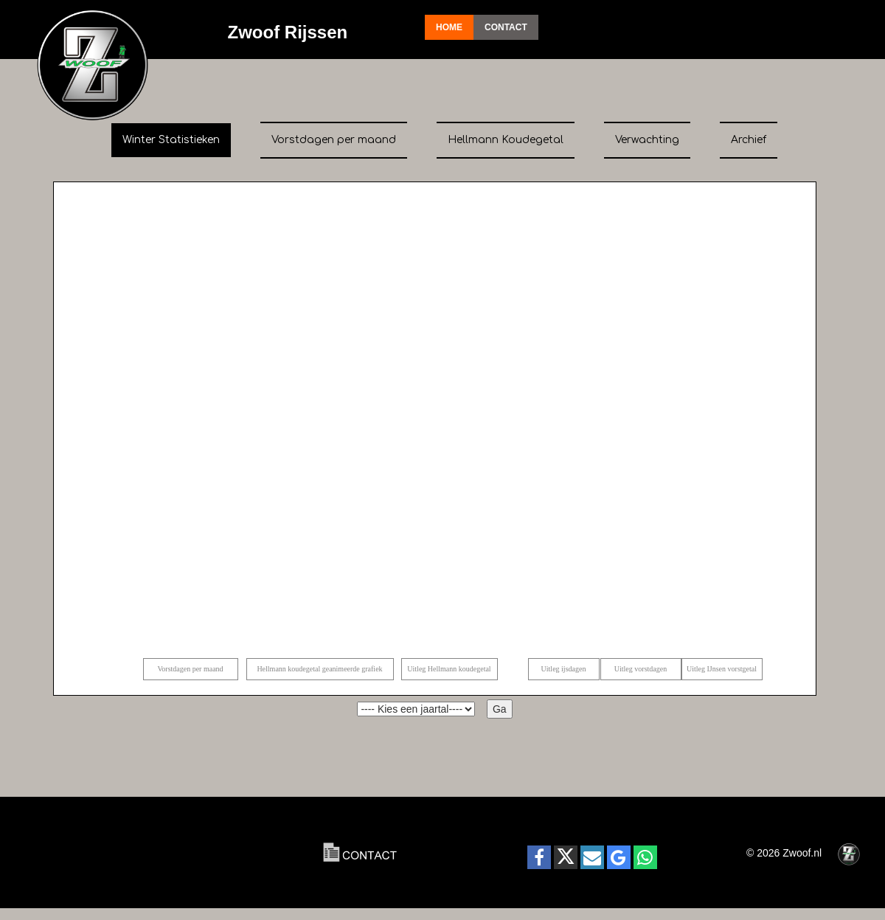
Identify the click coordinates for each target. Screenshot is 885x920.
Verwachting (647, 139)
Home (449, 27)
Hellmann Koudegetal (505, 139)
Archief (748, 139)
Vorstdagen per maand (333, 139)
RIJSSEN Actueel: (140, 853)
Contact (506, 27)
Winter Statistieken (171, 139)
